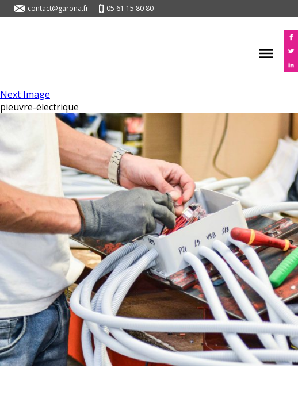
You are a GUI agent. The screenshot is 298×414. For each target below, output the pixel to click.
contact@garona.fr (58, 8)
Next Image (25, 94)
